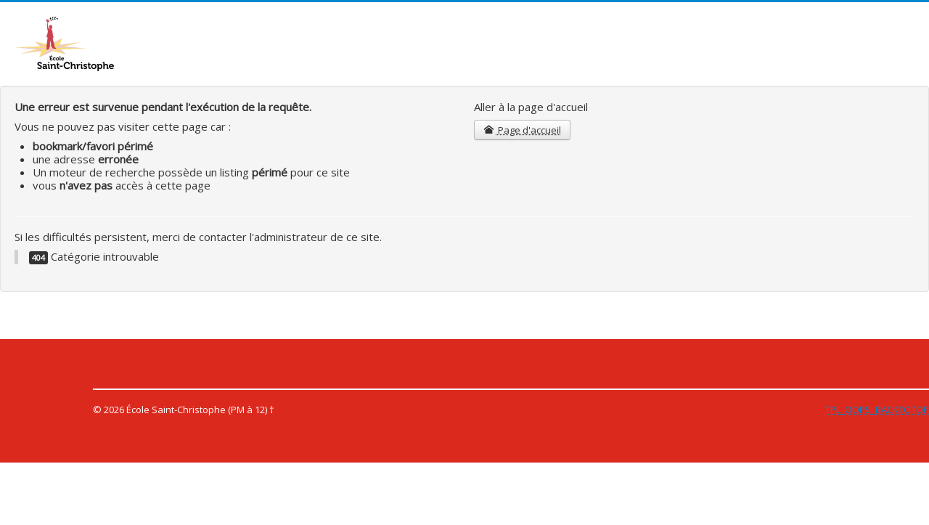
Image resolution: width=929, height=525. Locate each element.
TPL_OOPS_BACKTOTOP (877, 409)
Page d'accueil (522, 130)
